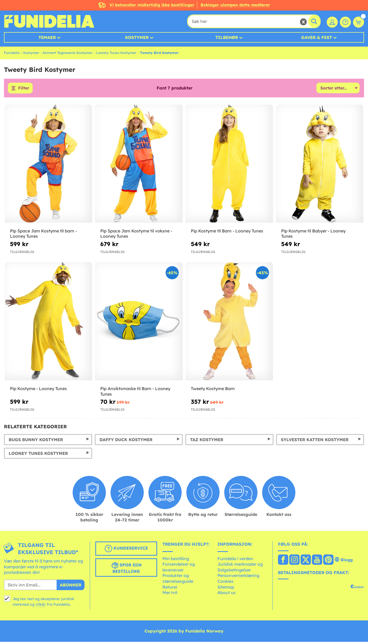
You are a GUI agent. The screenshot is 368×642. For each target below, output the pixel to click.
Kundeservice (126, 548)
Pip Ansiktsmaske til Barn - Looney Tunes (135, 391)
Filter (23, 88)
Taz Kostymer (206, 439)
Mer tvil (169, 592)
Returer (169, 587)
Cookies (225, 581)
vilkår (41, 604)
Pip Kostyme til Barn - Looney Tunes (227, 230)
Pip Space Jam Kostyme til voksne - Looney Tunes (136, 233)
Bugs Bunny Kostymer (36, 439)
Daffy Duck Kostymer (126, 439)
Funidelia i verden (235, 558)
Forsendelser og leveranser (178, 567)
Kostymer (137, 37)
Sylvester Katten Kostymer (315, 439)
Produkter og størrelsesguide (177, 578)
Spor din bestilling (126, 568)
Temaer (47, 37)
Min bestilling (175, 558)
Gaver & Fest (316, 37)
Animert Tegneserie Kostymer (67, 53)
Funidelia (11, 53)
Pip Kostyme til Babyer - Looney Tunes (313, 233)
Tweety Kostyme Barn (213, 388)
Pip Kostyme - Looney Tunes (38, 388)
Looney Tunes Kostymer (116, 53)
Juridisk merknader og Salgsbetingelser (240, 567)
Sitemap (225, 587)
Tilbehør (226, 37)
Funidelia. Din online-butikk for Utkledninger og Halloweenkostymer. (49, 21)
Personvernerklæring (238, 575)
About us (226, 592)
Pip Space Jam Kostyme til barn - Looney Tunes (43, 233)
